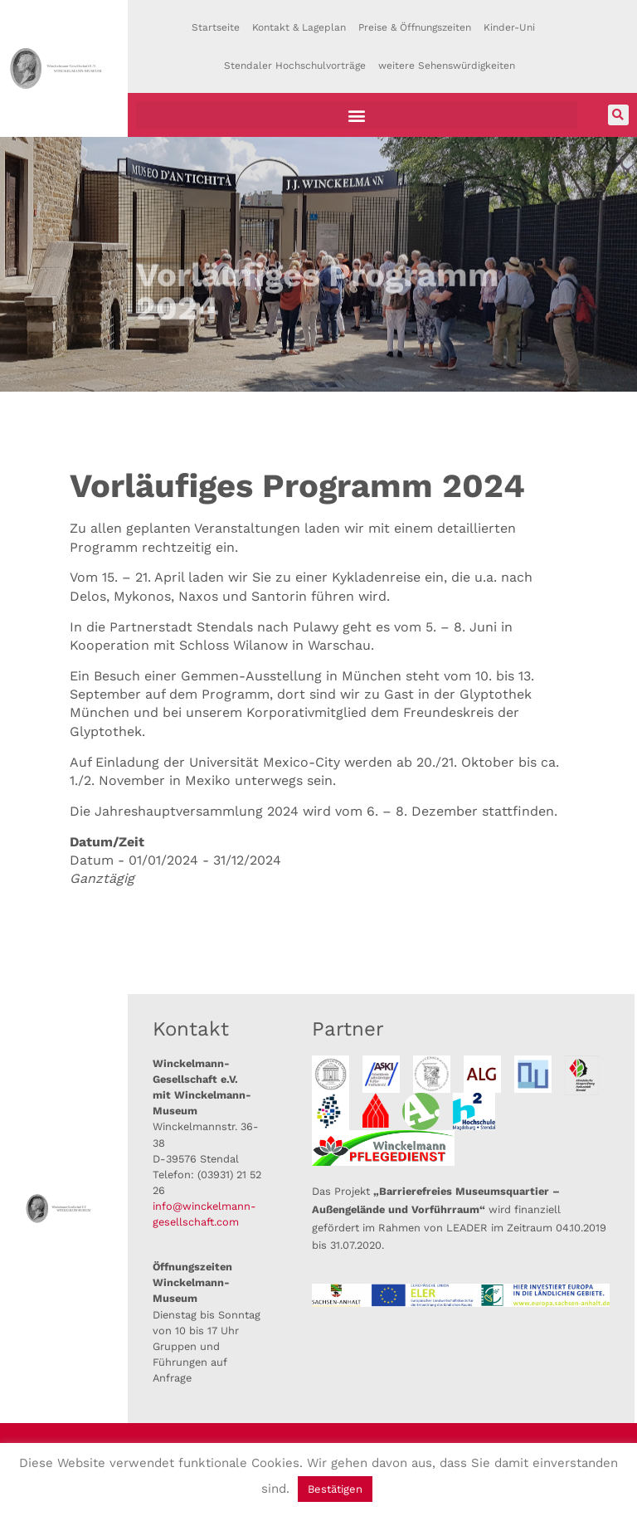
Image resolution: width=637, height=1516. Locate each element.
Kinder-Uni (509, 27)
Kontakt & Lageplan (299, 27)
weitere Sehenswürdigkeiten (446, 65)
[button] (357, 115)
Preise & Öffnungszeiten (414, 27)
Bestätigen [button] (335, 1489)
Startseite (216, 27)
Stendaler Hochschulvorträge (295, 65)
